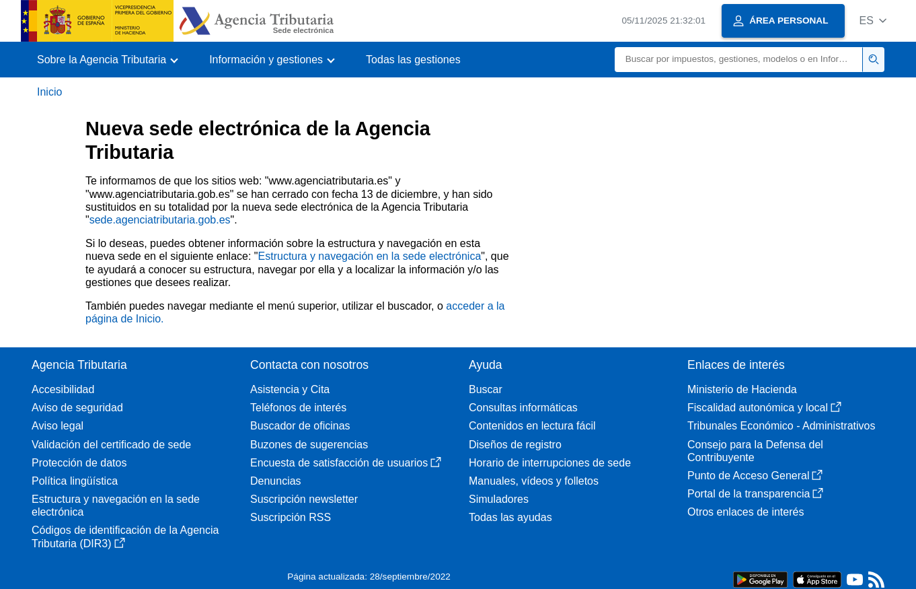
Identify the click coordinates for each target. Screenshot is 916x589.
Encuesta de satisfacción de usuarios (345, 463)
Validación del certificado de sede (111, 444)
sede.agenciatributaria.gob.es (160, 220)
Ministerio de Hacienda (742, 389)
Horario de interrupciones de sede (550, 463)
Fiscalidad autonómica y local (764, 407)
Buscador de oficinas (300, 425)
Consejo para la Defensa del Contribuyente (755, 451)
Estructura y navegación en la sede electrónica (370, 256)
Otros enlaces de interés (745, 512)
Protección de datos (79, 463)
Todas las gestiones (413, 59)
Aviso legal (57, 425)
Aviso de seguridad (77, 407)
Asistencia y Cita (290, 389)
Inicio (49, 92)
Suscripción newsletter (304, 499)
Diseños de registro (515, 444)
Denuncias (275, 481)
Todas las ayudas (510, 517)
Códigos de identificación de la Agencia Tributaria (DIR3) (125, 536)
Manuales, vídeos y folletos (534, 481)
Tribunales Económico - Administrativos (781, 425)
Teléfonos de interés (298, 407)
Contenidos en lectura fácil (532, 425)
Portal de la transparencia (755, 493)
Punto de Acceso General (755, 475)
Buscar (485, 389)
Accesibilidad (63, 389)
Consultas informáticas (523, 407)
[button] (872, 20)
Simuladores (499, 499)
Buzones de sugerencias (309, 444)
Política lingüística (75, 481)
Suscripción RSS (290, 517)
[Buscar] (739, 59)
